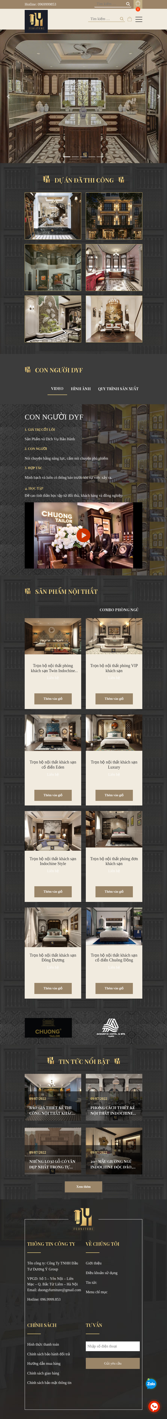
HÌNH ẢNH (81, 388)
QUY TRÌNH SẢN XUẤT (118, 388)
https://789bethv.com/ (43, 1305)
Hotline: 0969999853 (40, 4)
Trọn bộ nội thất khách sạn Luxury (114, 764)
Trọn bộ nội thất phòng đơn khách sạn (114, 861)
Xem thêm (83, 1186)
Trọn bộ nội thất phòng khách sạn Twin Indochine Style (53, 670)
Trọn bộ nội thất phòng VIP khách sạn (114, 668)
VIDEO (57, 388)
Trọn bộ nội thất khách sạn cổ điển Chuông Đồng (114, 958)
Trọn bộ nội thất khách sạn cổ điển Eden (53, 764)
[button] (8, 96)
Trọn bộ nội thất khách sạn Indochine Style (53, 861)
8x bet (65, 1311)
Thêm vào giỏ (53, 699)
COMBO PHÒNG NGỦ (119, 609)
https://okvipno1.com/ (43, 1311)
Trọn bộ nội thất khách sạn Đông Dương (53, 958)
